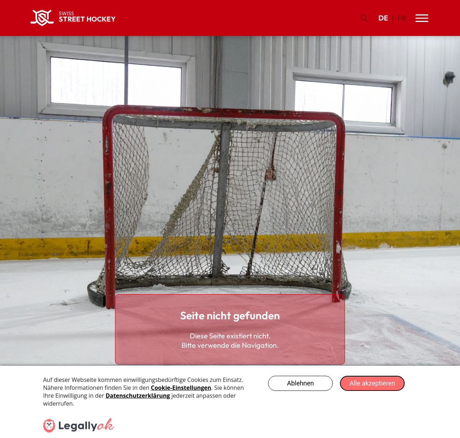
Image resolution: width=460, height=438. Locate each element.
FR (401, 17)
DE (383, 17)
